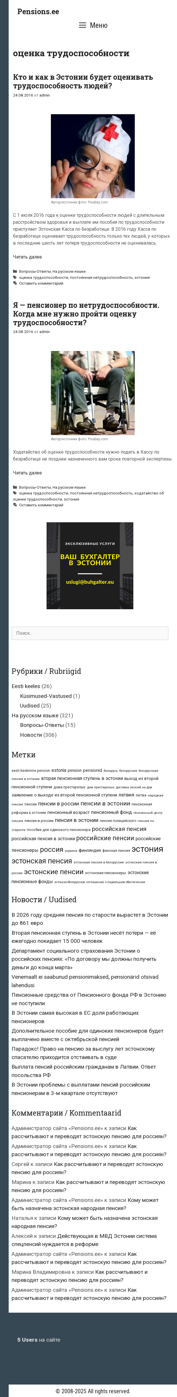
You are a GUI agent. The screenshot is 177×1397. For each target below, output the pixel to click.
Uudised (30, 705)
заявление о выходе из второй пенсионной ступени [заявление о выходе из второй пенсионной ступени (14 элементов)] (64, 795)
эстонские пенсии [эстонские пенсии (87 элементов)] (54, 871)
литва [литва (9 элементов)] (141, 795)
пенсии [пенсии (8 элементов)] (31, 804)
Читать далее (27, 257)
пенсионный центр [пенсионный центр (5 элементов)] (147, 813)
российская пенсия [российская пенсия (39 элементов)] (119, 828)
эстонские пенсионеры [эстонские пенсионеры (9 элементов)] (105, 873)
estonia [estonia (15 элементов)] (58, 770)
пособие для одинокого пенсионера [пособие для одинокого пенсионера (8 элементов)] (59, 829)
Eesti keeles (26, 686)
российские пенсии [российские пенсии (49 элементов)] (105, 838)
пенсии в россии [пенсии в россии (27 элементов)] (58, 804)
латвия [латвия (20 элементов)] (126, 795)
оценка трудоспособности (43, 277)
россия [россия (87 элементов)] (51, 849)
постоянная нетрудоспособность (101, 277)
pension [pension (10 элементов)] (75, 770)
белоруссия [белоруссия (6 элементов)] (128, 771)
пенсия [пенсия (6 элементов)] (17, 821)
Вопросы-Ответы (35, 271)
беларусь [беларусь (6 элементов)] (111, 771)
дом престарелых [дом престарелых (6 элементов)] (101, 787)
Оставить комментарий (41, 283)
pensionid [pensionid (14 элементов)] (92, 770)
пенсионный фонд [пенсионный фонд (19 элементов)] (111, 812)
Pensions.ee (38, 11)
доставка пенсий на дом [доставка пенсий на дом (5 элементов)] (134, 787)
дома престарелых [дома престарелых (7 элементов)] (69, 787)
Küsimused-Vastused (46, 696)
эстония (142, 277)
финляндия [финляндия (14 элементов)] (90, 850)
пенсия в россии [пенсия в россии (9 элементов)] (39, 820)
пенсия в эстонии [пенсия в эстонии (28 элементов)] (76, 820)
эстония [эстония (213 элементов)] (147, 849)
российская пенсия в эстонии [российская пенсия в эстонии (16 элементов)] (43, 838)
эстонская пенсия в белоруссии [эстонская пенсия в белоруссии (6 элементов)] (98, 862)
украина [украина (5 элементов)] (71, 851)
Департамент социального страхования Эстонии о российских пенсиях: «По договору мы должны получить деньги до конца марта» (84, 959)
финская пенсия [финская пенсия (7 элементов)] (116, 851)
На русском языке (69, 271)
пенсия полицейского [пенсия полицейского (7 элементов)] (118, 821)
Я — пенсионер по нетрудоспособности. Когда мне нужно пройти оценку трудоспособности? (86, 313)
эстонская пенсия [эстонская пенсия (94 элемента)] (42, 861)
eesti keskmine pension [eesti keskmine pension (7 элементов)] (31, 771)
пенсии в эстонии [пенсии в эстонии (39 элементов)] (105, 803)
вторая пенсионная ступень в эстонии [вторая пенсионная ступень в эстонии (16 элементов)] (82, 778)
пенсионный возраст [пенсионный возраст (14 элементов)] (68, 812)
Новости (31, 735)
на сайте (38, 1339)
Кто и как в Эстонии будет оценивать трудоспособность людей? (83, 81)
